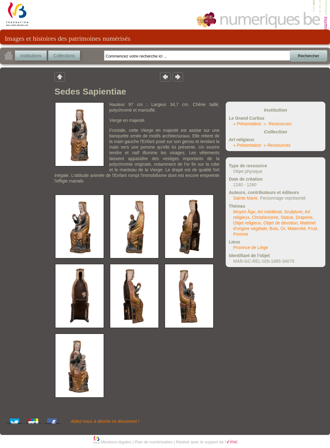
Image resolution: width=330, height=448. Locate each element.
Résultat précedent (165, 76)
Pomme (240, 234)
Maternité (297, 228)
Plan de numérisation (153, 442)
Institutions (31, 55)
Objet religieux (247, 222)
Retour (60, 76)
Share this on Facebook (52, 419)
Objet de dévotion (280, 222)
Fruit (312, 228)
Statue (287, 217)
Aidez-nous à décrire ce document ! (105, 421)
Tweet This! (14, 419)
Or (282, 228)
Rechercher (308, 55)
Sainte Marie (245, 198)
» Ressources (277, 123)
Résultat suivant (178, 76)
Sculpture (293, 211)
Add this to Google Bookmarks (33, 419)
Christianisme (265, 217)
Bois (274, 228)
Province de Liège (250, 247)
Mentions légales (116, 442)
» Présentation (247, 123)
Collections (64, 55)
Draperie (304, 217)
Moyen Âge (244, 211)
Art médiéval (269, 211)
